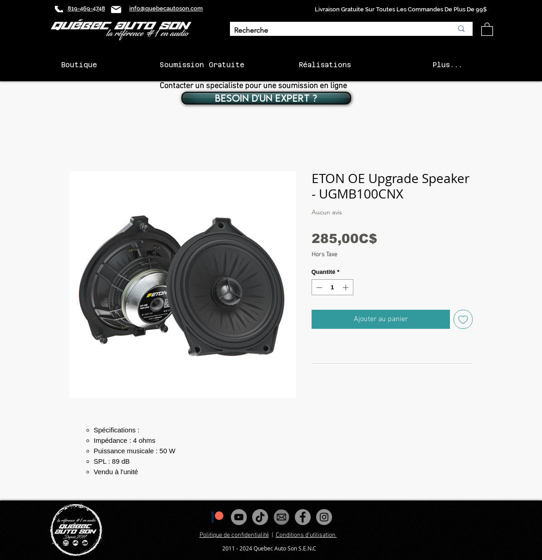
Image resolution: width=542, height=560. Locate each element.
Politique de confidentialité (234, 535)
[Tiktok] (260, 517)
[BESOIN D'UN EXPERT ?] (266, 98)
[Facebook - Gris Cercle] (303, 517)
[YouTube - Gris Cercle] (239, 517)
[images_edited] (281, 517)
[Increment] (346, 287)
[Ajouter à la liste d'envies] (463, 319)
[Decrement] (318, 287)
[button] (487, 29)
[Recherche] (336, 30)
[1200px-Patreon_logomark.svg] (217, 517)
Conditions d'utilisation (306, 535)
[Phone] (59, 9)
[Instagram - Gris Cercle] (324, 517)
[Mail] (116, 9)
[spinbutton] (332, 287)
